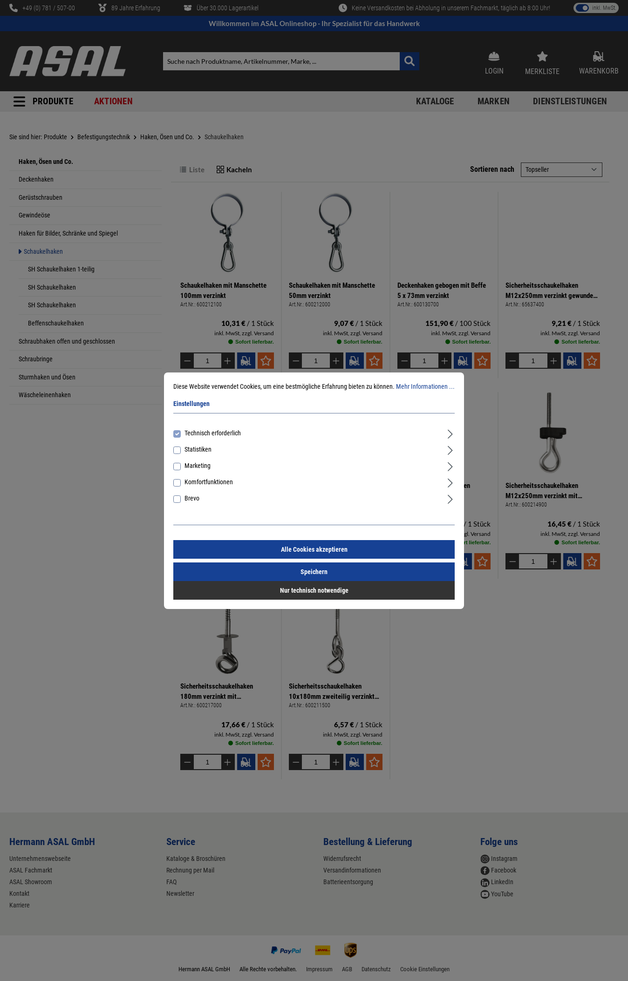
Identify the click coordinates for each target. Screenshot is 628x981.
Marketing (197, 465)
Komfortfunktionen (208, 482)
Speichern (314, 571)
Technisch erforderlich (212, 433)
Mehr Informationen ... (425, 386)
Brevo (191, 498)
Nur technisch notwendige (314, 590)
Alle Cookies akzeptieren (314, 549)
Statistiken (198, 449)
